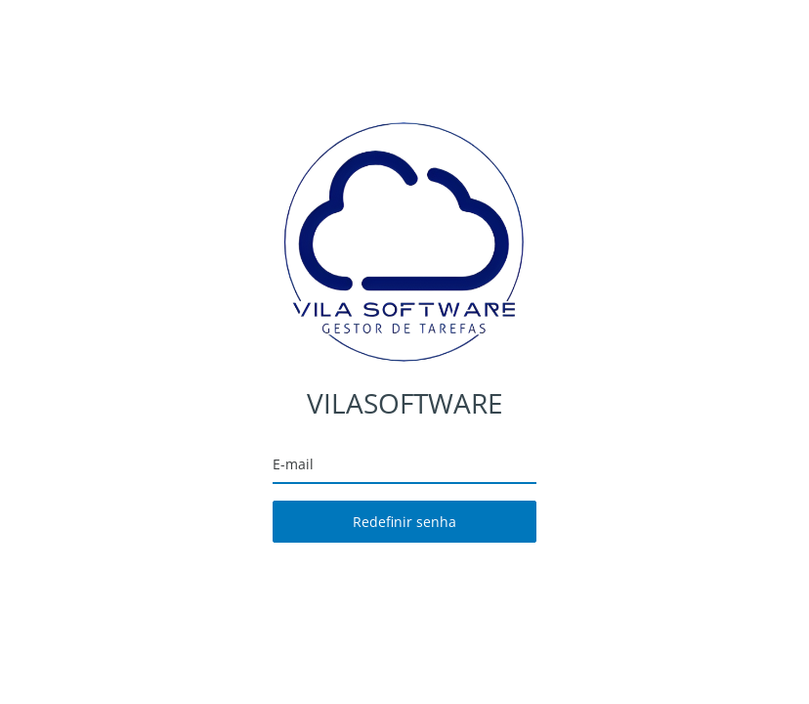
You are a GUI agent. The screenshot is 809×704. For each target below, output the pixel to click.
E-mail (293, 464)
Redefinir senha (404, 521)
